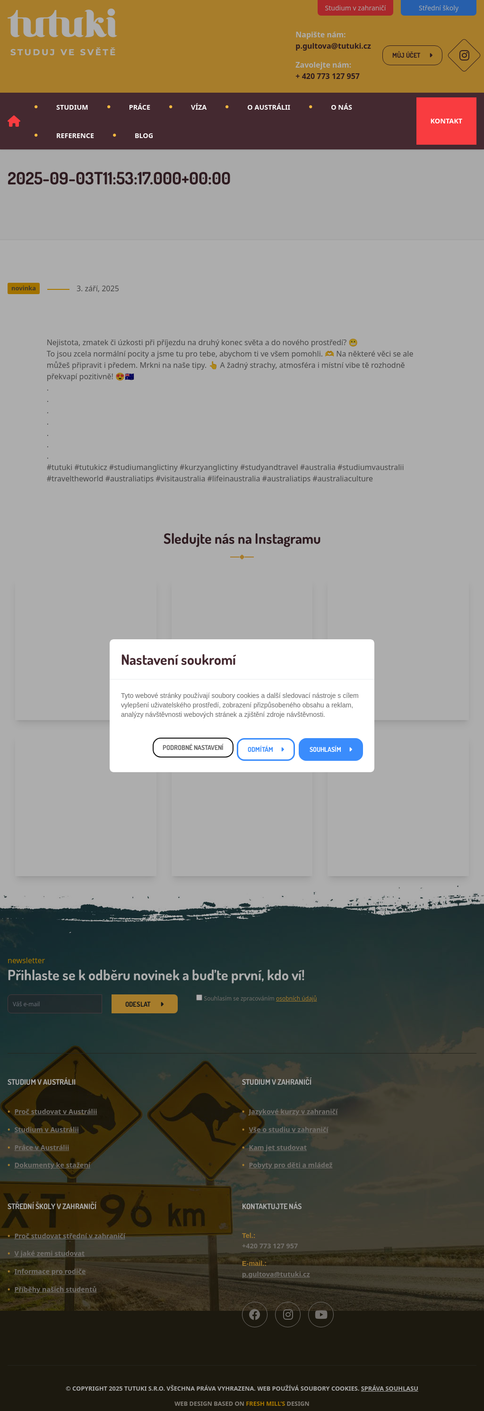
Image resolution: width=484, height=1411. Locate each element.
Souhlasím (325, 749)
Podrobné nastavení (193, 747)
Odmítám (260, 749)
